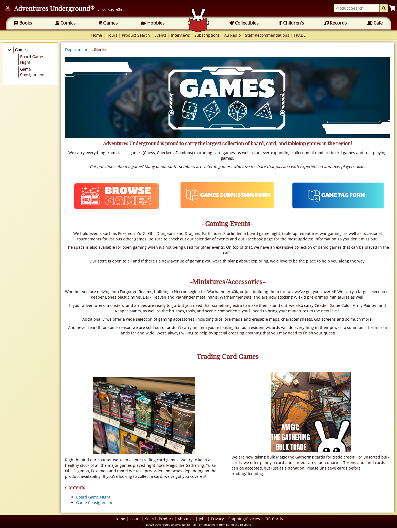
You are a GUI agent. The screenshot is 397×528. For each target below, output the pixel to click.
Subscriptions (207, 35)
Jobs (202, 518)
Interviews (180, 35)
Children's (291, 23)
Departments (77, 49)
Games (108, 23)
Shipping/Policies (244, 518)
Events (160, 35)
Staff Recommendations (267, 35)
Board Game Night (93, 497)
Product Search (136, 35)
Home (96, 35)
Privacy (217, 518)
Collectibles (244, 23)
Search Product (159, 518)
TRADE (300, 35)
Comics (65, 23)
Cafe (375, 23)
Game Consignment (94, 502)
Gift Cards (273, 518)
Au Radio (232, 35)
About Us (186, 518)
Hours (111, 35)
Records (335, 23)
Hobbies (153, 23)
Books (23, 23)
